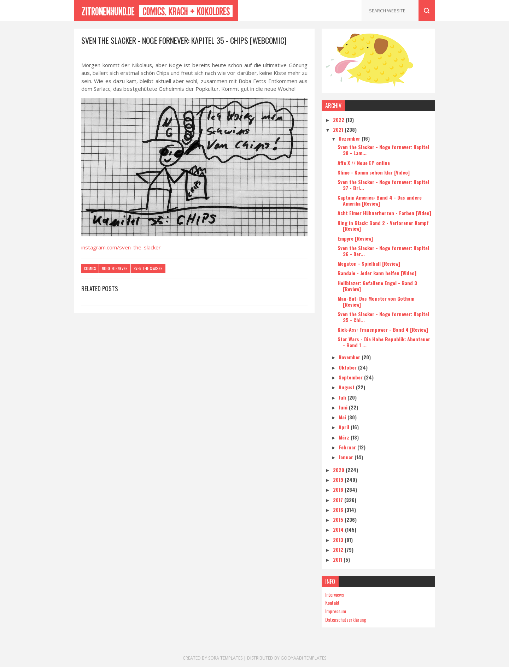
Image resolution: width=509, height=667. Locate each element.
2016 (339, 509)
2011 (338, 559)
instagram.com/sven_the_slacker (121, 247)
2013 (339, 539)
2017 (338, 499)
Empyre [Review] (355, 238)
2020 (339, 469)
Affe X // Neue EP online (364, 162)
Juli (343, 397)
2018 (339, 489)
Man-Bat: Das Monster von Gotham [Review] (376, 301)
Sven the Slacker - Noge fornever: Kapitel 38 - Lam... (383, 150)
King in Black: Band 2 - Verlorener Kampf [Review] (383, 225)
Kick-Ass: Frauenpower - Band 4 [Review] (383, 329)
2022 (339, 119)
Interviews (334, 594)
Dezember (350, 138)
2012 (339, 549)
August (347, 387)
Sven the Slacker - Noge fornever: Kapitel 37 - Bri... (383, 184)
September (351, 377)
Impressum (335, 611)
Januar (347, 457)
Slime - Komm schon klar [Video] (374, 172)
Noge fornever (115, 268)
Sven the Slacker (148, 268)
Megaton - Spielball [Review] (369, 263)
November (350, 357)
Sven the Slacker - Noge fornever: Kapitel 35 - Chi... (383, 317)
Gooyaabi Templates (303, 658)
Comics (90, 268)
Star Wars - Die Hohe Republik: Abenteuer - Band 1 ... (384, 342)
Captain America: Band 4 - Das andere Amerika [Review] (380, 200)
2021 (339, 129)
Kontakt (332, 602)
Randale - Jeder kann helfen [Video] (377, 273)
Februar (348, 447)
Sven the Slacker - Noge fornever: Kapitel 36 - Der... (383, 251)
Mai (343, 417)
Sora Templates (225, 658)
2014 (339, 529)
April (345, 427)
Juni (344, 407)
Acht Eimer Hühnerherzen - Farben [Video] (384, 213)
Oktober (348, 367)
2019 (339, 479)
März (345, 437)
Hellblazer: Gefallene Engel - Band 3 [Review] (377, 286)
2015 (339, 519)
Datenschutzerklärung (345, 619)
